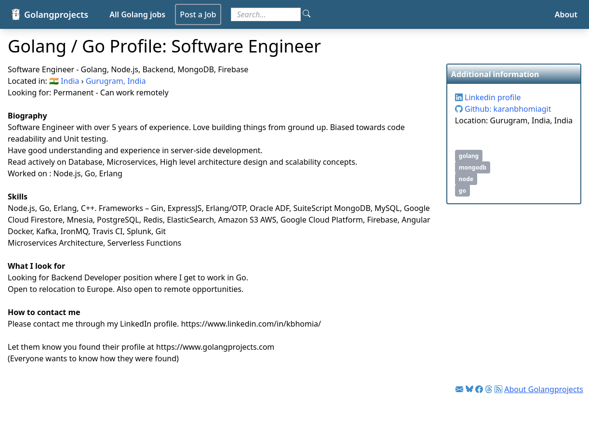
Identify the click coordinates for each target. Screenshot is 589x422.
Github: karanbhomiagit (503, 109)
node (466, 179)
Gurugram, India (116, 81)
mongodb (472, 167)
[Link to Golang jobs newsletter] (459, 389)
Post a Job (198, 14)
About (566, 14)
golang (469, 156)
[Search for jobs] (266, 14)
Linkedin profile (488, 97)
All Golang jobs (137, 14)
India (70, 81)
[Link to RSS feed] (498, 389)
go (462, 190)
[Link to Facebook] (479, 389)
